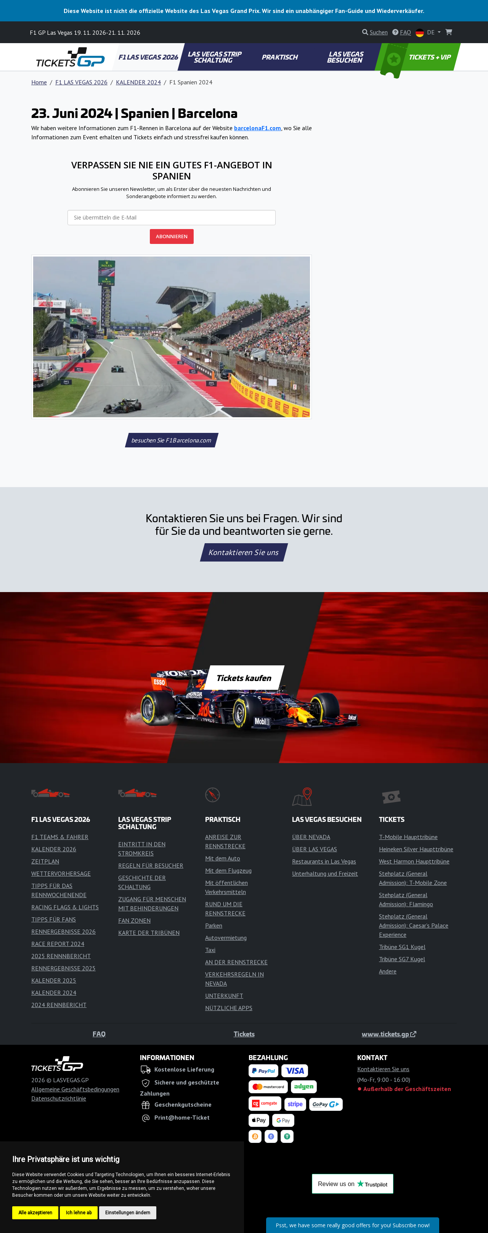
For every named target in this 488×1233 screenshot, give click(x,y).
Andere (387, 971)
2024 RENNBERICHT (59, 1005)
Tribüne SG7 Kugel (402, 959)
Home (39, 82)
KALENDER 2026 (53, 849)
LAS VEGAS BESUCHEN (345, 57)
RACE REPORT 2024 (57, 943)
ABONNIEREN (172, 236)
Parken (213, 925)
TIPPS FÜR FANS (53, 919)
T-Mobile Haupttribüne (408, 837)
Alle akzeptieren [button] (35, 1212)
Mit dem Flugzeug (228, 870)
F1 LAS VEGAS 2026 (149, 56)
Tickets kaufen (244, 677)
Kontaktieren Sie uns (244, 552)
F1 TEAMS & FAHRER (59, 837)
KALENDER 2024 (138, 82)
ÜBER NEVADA (311, 837)
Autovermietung (226, 937)
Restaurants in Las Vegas (324, 861)
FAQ (99, 1033)
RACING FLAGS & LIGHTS (65, 907)
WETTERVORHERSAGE (61, 873)
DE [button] (426, 32)
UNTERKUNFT (224, 995)
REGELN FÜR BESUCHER (150, 865)
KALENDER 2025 (53, 980)
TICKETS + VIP (416, 57)
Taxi (210, 950)
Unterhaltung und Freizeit (325, 873)
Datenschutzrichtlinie (58, 1098)
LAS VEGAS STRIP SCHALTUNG (215, 57)
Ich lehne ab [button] (79, 1212)
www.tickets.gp (389, 1033)
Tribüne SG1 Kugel (402, 947)
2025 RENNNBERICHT (61, 956)
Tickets (244, 1033)
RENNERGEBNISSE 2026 (63, 931)
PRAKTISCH (280, 56)
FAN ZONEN (134, 920)
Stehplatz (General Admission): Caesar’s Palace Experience (413, 925)
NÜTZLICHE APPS (228, 1008)
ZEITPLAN (45, 861)
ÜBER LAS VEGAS (314, 849)
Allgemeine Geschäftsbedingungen (75, 1089)
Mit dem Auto (222, 858)
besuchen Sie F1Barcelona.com (171, 440)
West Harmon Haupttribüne (414, 861)
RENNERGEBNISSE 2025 (63, 968)
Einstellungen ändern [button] (127, 1212)
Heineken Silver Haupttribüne (416, 849)
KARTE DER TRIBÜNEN (149, 932)
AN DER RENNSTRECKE (236, 962)
